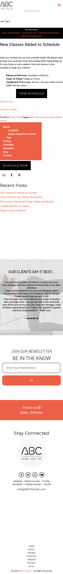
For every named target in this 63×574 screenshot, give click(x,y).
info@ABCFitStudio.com (31, 489)
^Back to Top (6, 101)
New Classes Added (11, 33)
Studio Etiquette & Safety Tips (21, 136)
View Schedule (31, 93)
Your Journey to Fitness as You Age (18, 192)
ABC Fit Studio (25, 571)
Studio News (16, 117)
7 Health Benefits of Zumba (14, 206)
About (6, 127)
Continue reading (8, 109)
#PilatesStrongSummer (32, 36)
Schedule (8, 144)
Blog (5, 151)
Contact (7, 155)
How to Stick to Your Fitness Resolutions (21, 197)
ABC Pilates (35, 117)
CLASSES (13, 130)
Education (8, 148)
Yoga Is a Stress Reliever (13, 210)
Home (31, 546)
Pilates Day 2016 (29, 33)
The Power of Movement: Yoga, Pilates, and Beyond (27, 201)
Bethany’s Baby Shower (49, 33)
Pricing (7, 141)
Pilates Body (48, 117)
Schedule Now (15, 165)
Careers (31, 559)
